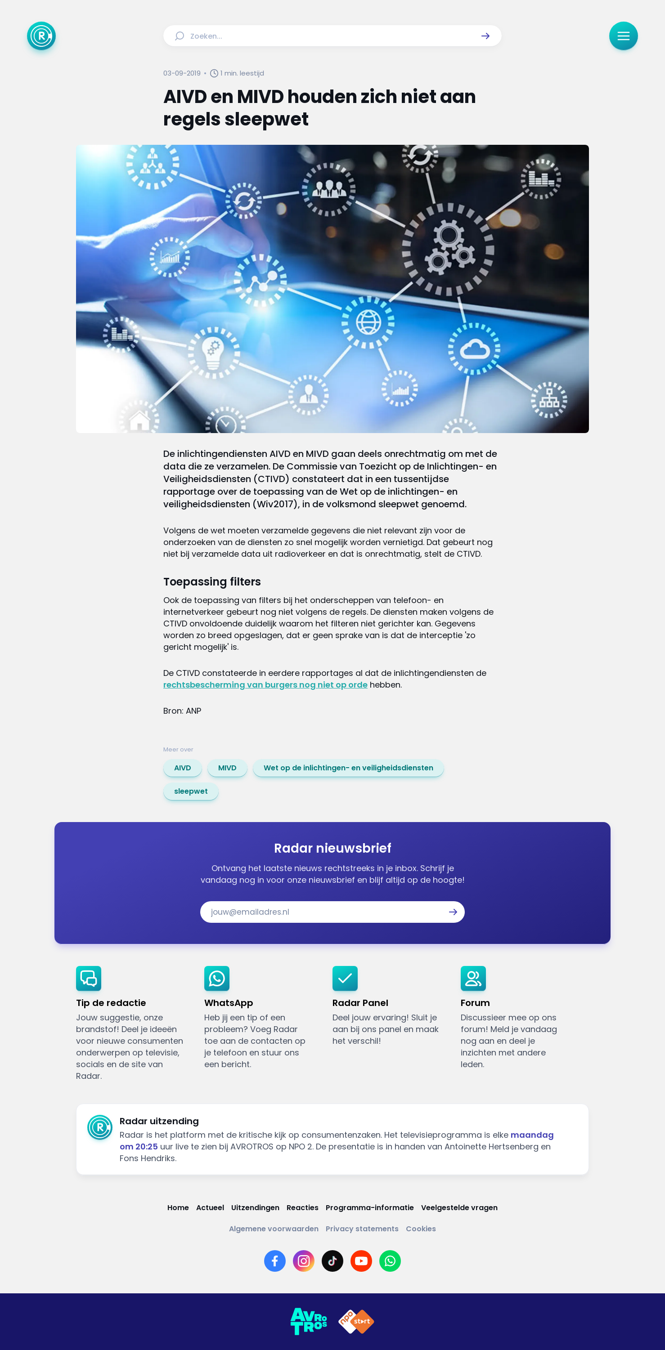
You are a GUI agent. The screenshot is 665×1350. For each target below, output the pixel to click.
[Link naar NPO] (356, 1322)
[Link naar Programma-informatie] (370, 1207)
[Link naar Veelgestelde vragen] (459, 1207)
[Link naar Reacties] (303, 1207)
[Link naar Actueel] (210, 1207)
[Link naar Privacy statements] (362, 1229)
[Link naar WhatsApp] (390, 1261)
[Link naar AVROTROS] (308, 1322)
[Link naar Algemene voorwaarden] (274, 1229)
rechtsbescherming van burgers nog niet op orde (265, 684)
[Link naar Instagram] (304, 1261)
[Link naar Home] (178, 1207)
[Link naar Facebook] (275, 1261)
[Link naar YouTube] (361, 1261)
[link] (182, 768)
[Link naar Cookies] (421, 1229)
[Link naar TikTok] (332, 1261)
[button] (485, 36)
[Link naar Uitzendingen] (255, 1207)
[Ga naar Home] (41, 36)
